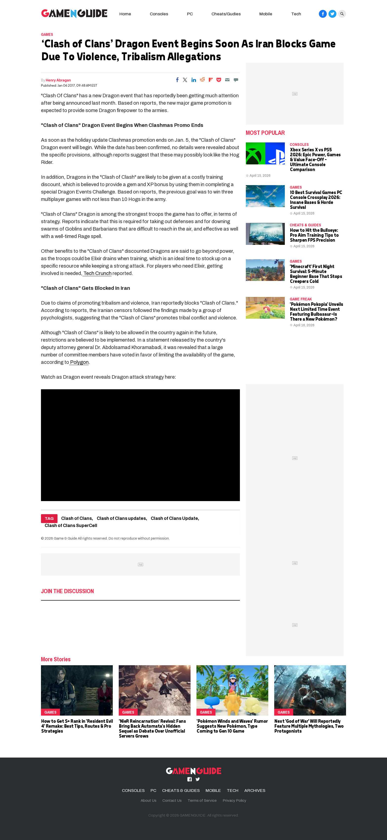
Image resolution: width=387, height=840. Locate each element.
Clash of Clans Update (174, 518)
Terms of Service (202, 800)
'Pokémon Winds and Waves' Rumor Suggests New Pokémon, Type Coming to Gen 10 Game (232, 726)
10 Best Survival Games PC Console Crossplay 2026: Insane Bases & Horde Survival (316, 199)
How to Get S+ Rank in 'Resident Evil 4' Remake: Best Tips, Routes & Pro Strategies (77, 726)
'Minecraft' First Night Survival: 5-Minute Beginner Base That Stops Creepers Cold (316, 273)
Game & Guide (65, 538)
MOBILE (213, 790)
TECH (232, 790)
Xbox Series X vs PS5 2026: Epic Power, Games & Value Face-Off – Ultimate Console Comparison (315, 159)
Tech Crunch (97, 273)
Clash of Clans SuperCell (71, 525)
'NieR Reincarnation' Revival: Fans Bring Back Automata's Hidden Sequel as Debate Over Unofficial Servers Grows (152, 728)
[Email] (227, 79)
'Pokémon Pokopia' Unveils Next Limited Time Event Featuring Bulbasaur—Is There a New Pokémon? (316, 311)
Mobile (265, 14)
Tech (296, 14)
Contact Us (172, 800)
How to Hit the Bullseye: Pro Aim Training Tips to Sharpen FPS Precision (314, 235)
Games (47, 34)
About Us (148, 800)
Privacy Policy (234, 800)
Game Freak (301, 299)
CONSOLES (299, 144)
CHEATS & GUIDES (305, 225)
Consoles (159, 14)
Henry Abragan (58, 80)
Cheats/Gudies (226, 14)
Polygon (79, 362)
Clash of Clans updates (121, 518)
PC (190, 14)
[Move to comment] (236, 79)
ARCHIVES (254, 790)
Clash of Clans (76, 518)
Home (125, 14)
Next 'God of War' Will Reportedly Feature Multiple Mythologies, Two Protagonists (309, 726)
